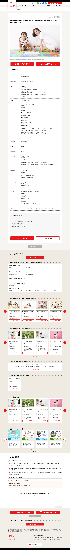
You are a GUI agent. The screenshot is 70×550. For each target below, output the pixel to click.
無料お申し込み (36, 539)
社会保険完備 (27, 59)
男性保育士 (41, 59)
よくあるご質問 (46, 537)
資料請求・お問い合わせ (38, 537)
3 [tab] (36, 356)
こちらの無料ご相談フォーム (16, 463)
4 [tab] (36, 449)
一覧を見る (34, 451)
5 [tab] (38, 449)
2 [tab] (33, 449)
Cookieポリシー (59, 539)
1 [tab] (33, 356)
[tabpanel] (14, 311)
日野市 (55, 290)
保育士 (22, 146)
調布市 (46, 290)
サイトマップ (53, 539)
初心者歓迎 (35, 59)
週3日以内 (21, 59)
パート (22, 151)
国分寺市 (29, 290)
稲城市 (11, 290)
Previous (5, 311)
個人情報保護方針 (59, 537)
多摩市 (37, 290)
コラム (52, 537)
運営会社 (45, 539)
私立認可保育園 (24, 141)
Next (65, 311)
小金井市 (20, 290)
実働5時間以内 (14, 59)
